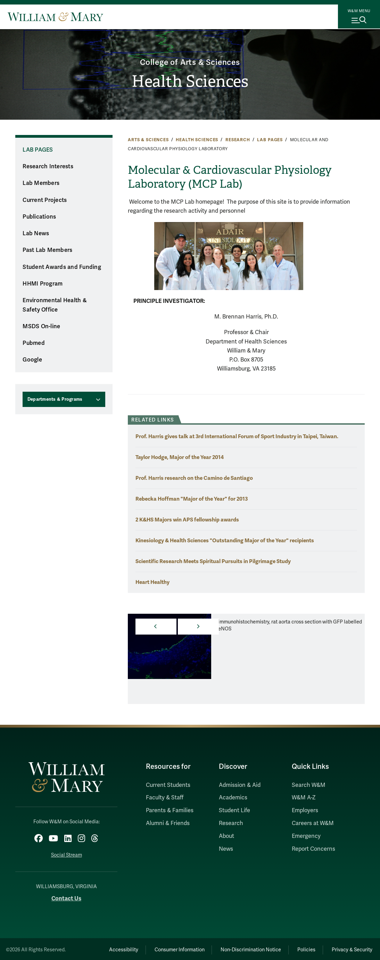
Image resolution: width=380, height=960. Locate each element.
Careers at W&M (313, 823)
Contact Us (66, 896)
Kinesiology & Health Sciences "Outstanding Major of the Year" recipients (224, 540)
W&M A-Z (304, 797)
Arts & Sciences (148, 140)
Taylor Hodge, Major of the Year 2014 (179, 457)
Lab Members (41, 183)
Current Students (168, 785)
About (226, 836)
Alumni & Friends (168, 823)
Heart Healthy (152, 582)
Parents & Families (169, 810)
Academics (233, 797)
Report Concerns (313, 849)
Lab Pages (270, 140)
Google (32, 359)
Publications (39, 216)
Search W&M (308, 785)
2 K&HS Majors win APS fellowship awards (187, 519)
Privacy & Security (350, 948)
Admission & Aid (240, 785)
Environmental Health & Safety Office (55, 305)
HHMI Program (43, 283)
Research (237, 140)
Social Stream (66, 853)
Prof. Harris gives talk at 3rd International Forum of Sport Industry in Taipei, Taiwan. (236, 436)
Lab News (36, 233)
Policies (300, 948)
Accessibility (105, 948)
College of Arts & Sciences (190, 62)
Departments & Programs (55, 399)
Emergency (306, 836)
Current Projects (45, 200)
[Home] (55, 16)
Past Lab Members (47, 250)
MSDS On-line (41, 326)
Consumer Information (165, 948)
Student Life (234, 810)
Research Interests (48, 166)
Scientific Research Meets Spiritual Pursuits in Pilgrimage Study (213, 561)
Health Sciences (190, 81)
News (226, 849)
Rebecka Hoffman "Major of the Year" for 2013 (191, 498)
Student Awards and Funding (62, 267)
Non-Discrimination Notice (240, 948)
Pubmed (34, 343)
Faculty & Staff (164, 797)
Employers (305, 810)
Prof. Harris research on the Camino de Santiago (194, 478)
